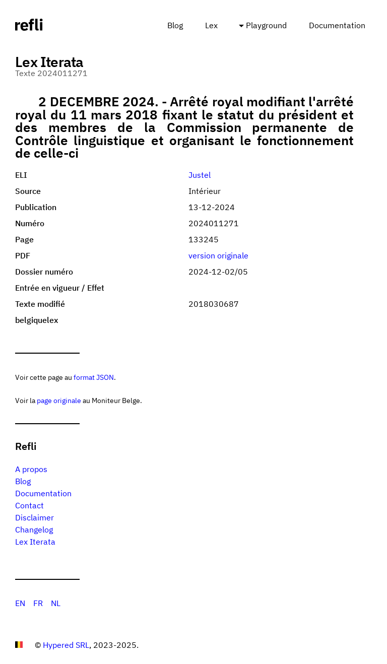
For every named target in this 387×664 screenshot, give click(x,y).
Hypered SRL (66, 645)
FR (38, 603)
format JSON (94, 377)
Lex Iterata (35, 542)
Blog (175, 25)
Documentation (337, 25)
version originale (218, 255)
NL (55, 603)
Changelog (34, 529)
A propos (31, 469)
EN (20, 603)
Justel (199, 175)
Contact (29, 505)
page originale (59, 400)
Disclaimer (34, 517)
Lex (211, 25)
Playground (266, 25)
